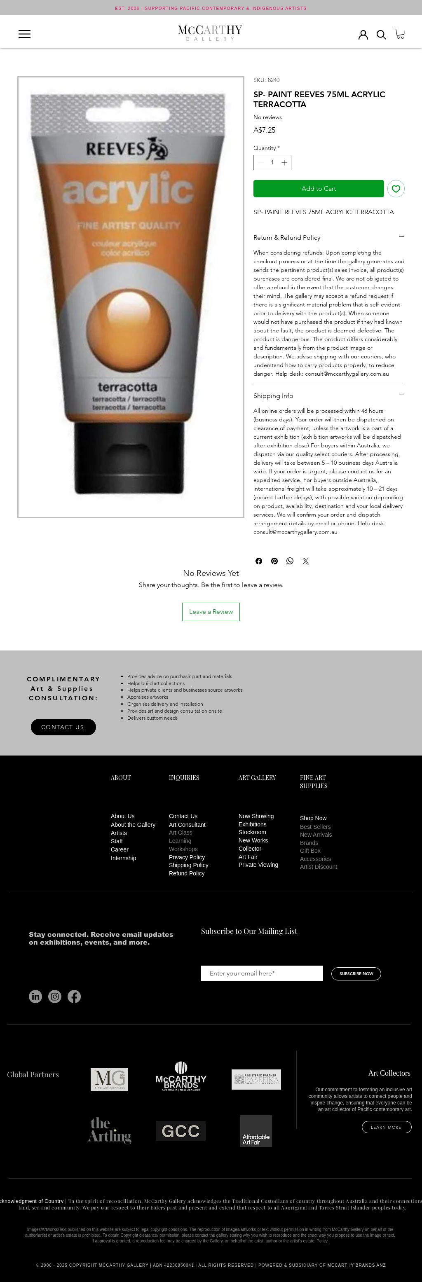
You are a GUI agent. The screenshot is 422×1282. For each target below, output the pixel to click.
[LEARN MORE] (387, 1127)
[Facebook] (74, 996)
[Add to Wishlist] (396, 188)
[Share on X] (306, 561)
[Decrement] (260, 162)
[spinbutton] (272, 162)
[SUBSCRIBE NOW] (356, 973)
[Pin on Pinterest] (274, 561)
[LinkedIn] (35, 996)
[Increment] (285, 162)
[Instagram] (54, 996)
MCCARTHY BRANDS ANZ (357, 1265)
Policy (322, 1241)
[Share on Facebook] (259, 561)
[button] (24, 34)
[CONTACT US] (63, 727)
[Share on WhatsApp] (290, 561)
